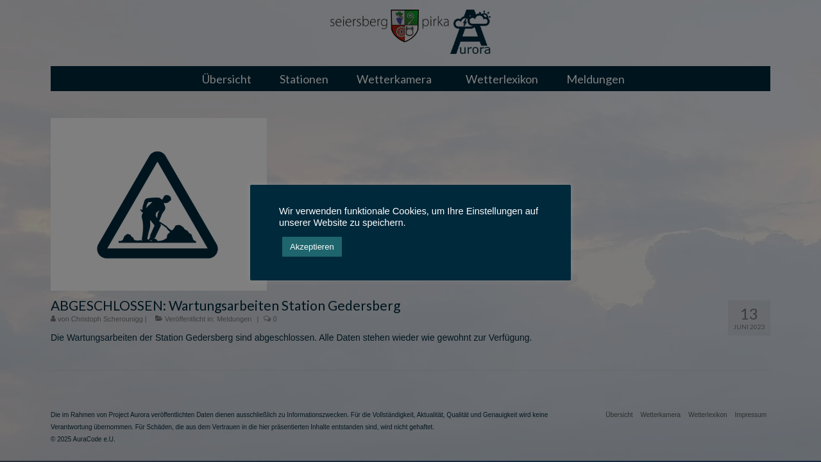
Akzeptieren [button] (312, 247)
